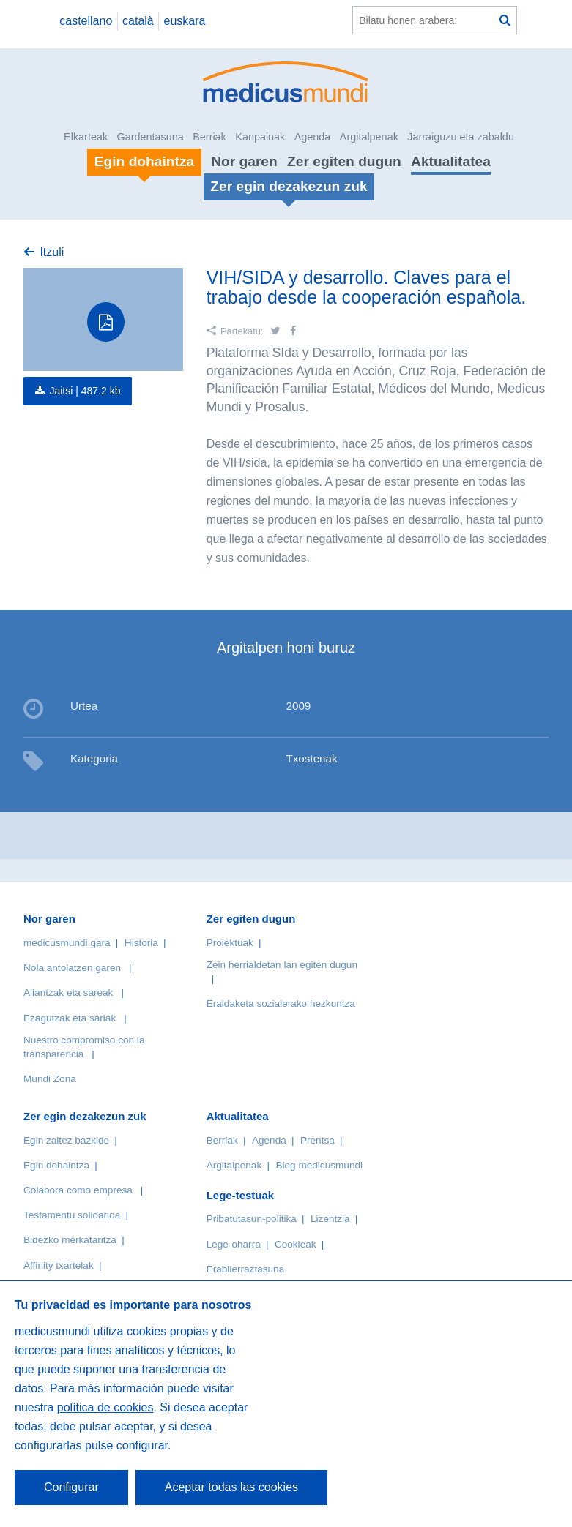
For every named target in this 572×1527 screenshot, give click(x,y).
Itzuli (52, 252)
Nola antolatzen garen (72, 967)
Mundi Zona (49, 1078)
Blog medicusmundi (319, 1165)
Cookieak (295, 1244)
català (138, 21)
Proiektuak (230, 942)
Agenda (312, 137)
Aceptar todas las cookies (231, 1487)
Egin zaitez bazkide (66, 1140)
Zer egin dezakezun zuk (84, 1116)
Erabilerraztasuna (246, 1269)
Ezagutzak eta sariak (69, 1018)
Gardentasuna (150, 137)
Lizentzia (330, 1218)
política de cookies (105, 1407)
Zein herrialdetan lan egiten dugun (282, 964)
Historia (141, 942)
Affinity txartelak (58, 1265)
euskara (185, 21)
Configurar (71, 1487)
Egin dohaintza (56, 1165)
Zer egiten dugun (344, 161)
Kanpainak (260, 137)
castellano (85, 21)
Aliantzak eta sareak (68, 992)
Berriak (209, 137)
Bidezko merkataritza (69, 1239)
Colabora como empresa (78, 1190)
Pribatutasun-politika (252, 1218)
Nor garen (244, 161)
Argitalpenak (369, 137)
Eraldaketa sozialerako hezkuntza (281, 1003)
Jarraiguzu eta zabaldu (460, 137)
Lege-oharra (234, 1244)
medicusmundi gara (67, 942)
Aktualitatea (451, 161)
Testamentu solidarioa (71, 1214)
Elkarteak (86, 137)
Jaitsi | (84, 391)
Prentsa (317, 1140)
